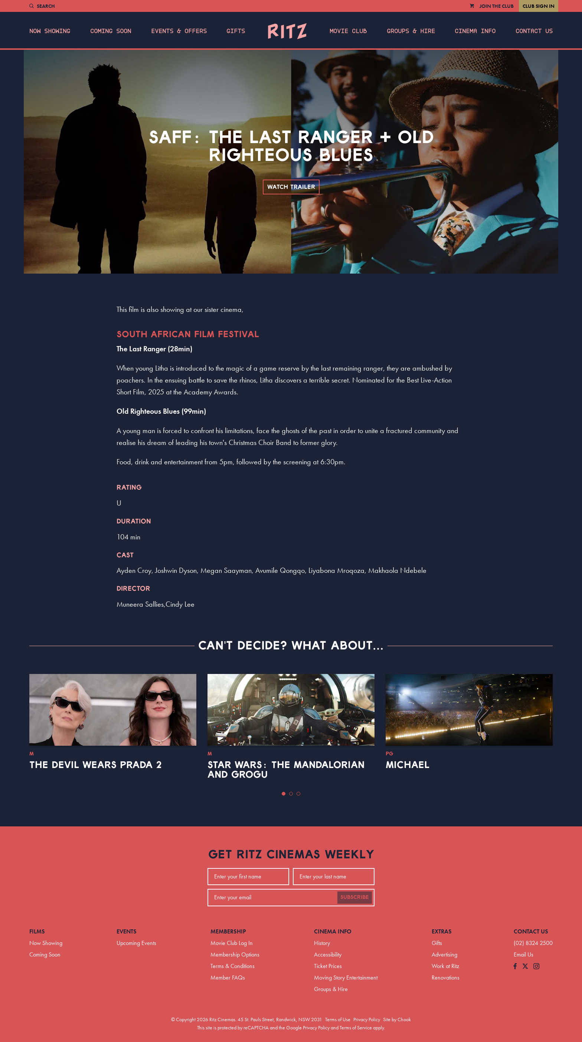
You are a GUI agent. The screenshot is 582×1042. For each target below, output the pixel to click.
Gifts (235, 31)
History (322, 943)
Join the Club (497, 6)
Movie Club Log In (231, 943)
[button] (283, 794)
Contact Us (534, 31)
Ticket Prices (328, 966)
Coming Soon (110, 31)
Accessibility (327, 954)
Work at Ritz (445, 966)
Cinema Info (475, 31)
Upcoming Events (136, 943)
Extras (442, 931)
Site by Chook (397, 1019)
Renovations (446, 977)
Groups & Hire (411, 31)
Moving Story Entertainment (345, 977)
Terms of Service (356, 1027)
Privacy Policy (366, 1019)
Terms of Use (337, 1019)
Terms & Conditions (232, 966)
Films (37, 931)
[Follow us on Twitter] (525, 967)
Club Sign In (539, 6)
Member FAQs (227, 977)
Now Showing (49, 31)
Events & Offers (179, 31)
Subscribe (354, 897)
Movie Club (348, 31)
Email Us (523, 954)
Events (127, 931)
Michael (407, 765)
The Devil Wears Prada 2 (95, 765)
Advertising (444, 954)
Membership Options (234, 954)
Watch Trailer (291, 187)
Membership (228, 931)
